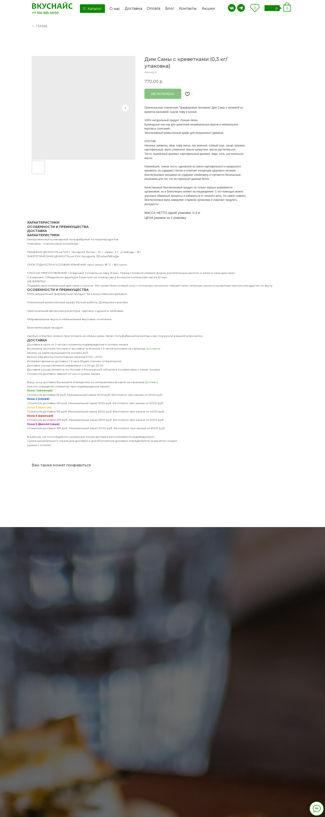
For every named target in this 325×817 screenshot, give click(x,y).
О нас (114, 9)
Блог (169, 8)
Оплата (153, 8)
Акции (208, 8)
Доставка (133, 8)
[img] (52, 6)
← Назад (39, 26)
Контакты (188, 8)
